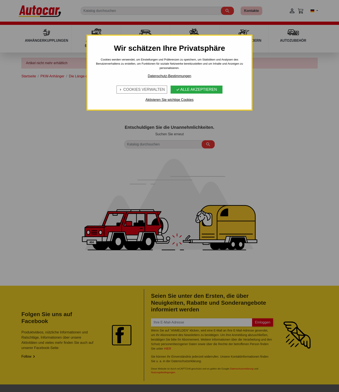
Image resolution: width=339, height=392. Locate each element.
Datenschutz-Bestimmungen (169, 76)
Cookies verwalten (142, 89)
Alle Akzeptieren (196, 89)
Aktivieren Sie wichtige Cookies (169, 100)
